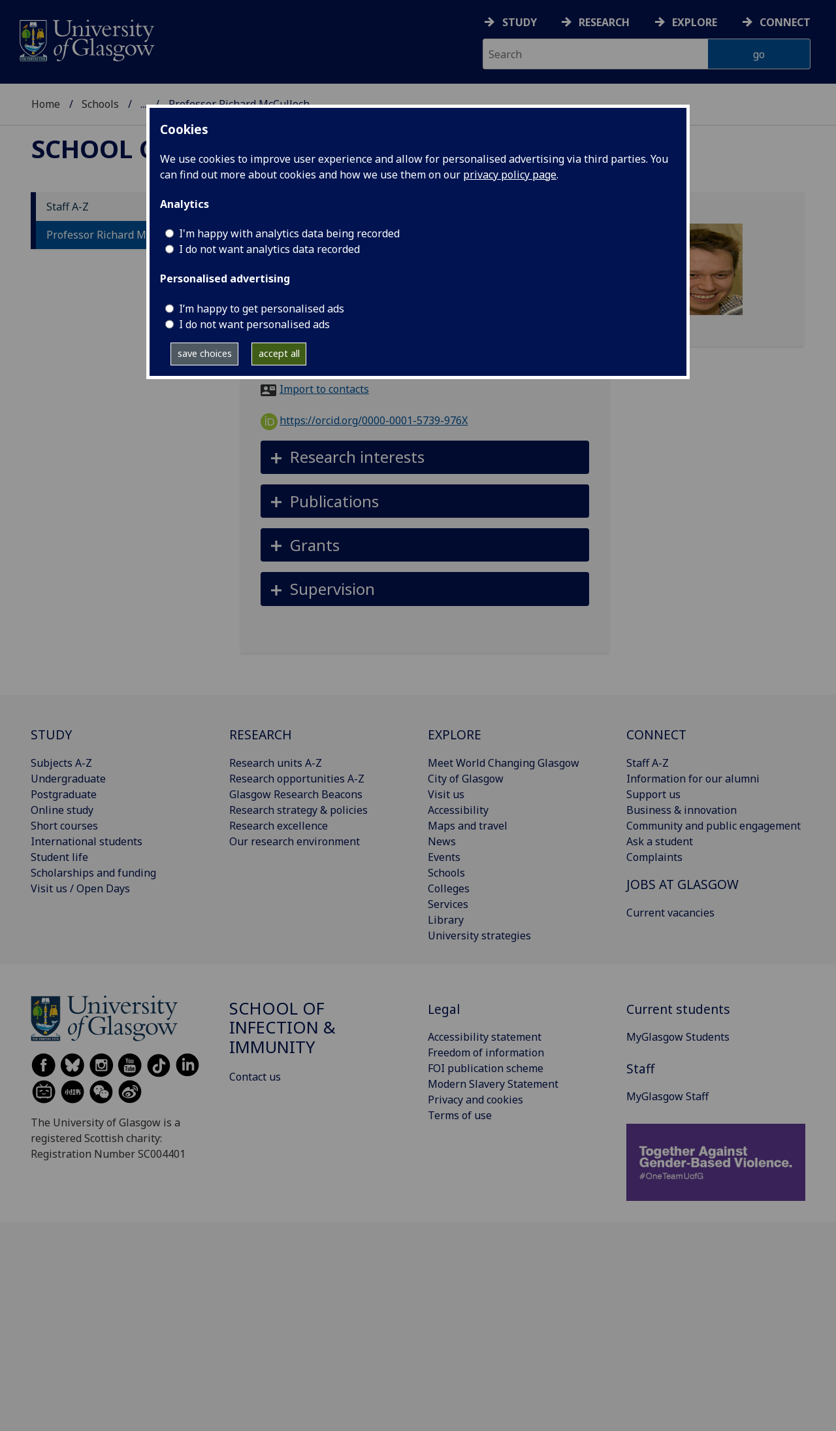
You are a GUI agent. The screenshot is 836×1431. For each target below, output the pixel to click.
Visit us (446, 794)
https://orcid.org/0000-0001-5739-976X (364, 420)
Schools (100, 104)
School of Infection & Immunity (282, 1028)
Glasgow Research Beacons (295, 794)
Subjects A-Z (61, 763)
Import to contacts (324, 389)
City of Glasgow (466, 778)
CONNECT (656, 734)
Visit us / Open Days (80, 888)
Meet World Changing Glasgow (503, 763)
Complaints (654, 857)
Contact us (255, 1076)
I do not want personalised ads (254, 324)
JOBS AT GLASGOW (682, 884)
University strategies (479, 935)
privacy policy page (509, 174)
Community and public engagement (713, 825)
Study (519, 22)
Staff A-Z (67, 206)
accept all (279, 353)
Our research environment (294, 841)
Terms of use (460, 1115)
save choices (205, 353)
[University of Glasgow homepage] (86, 39)
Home (45, 104)
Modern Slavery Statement (493, 1084)
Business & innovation (681, 810)
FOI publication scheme (485, 1068)
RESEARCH (260, 734)
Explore (694, 22)
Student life (59, 857)
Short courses (64, 825)
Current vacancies (670, 912)
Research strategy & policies (298, 810)
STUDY (51, 734)
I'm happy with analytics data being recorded (289, 233)
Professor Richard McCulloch (116, 234)
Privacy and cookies (475, 1099)
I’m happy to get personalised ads (261, 308)
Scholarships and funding (93, 873)
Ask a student (659, 841)
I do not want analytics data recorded (269, 249)
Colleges (449, 888)
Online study (62, 810)
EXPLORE (454, 734)
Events (444, 857)
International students (86, 841)
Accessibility (458, 810)
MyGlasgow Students (678, 1037)
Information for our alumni (693, 778)
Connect (785, 22)
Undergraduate (68, 778)
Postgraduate (64, 794)
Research (604, 22)
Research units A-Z (275, 763)
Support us (653, 794)
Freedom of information (486, 1052)
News (442, 841)
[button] (425, 457)
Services (448, 904)
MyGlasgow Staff (667, 1096)
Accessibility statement (484, 1037)
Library (446, 920)
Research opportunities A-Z (296, 778)
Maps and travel (467, 825)
